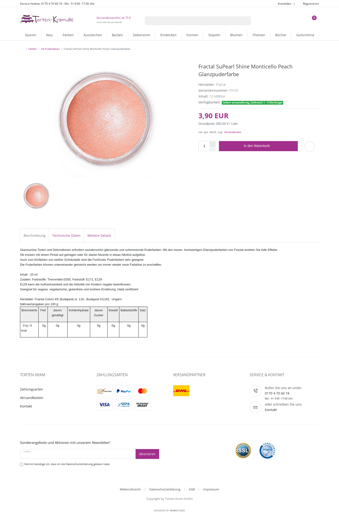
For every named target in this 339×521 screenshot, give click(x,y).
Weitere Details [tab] (99, 235)
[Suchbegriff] (192, 20)
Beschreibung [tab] (34, 235)
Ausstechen (93, 35)
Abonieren (147, 454)
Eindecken (168, 35)
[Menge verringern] (212, 148)
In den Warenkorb (269, 146)
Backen (117, 35)
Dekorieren (141, 35)
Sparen (30, 35)
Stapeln (214, 35)
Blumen (236, 35)
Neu (49, 35)
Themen (258, 35)
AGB (192, 489)
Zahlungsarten (31, 389)
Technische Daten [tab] (66, 235)
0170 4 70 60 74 (277, 393)
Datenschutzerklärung (164, 489)
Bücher (281, 35)
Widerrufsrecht (130, 489)
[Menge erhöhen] (212, 143)
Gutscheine (305, 35)
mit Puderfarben (50, 48)
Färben (68, 35)
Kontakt (26, 406)
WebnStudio (177, 510)
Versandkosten (232, 132)
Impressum (211, 489)
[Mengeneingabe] (204, 146)
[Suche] (245, 20)
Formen (192, 35)
